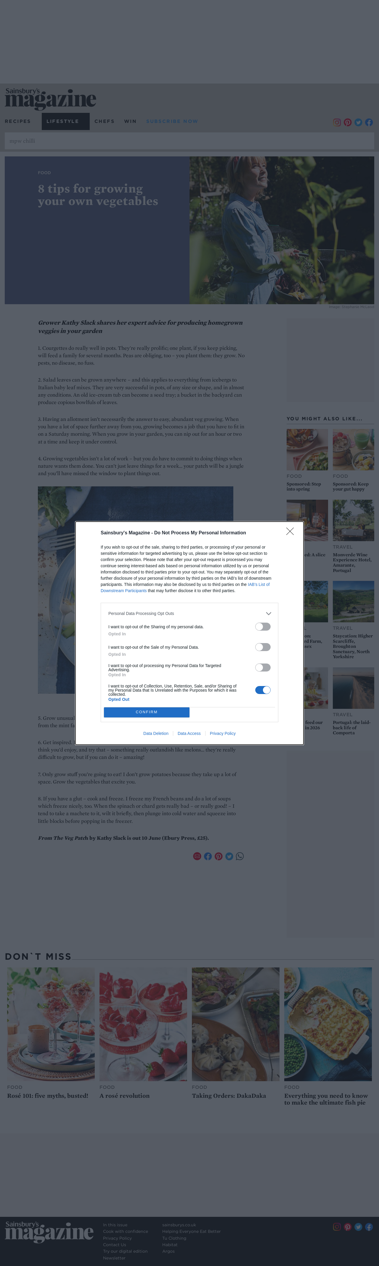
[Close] (292, 533)
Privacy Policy (223, 733)
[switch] (263, 627)
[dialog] (189, 633)
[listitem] (189, 613)
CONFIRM (147, 712)
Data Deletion (155, 733)
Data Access (189, 733)
